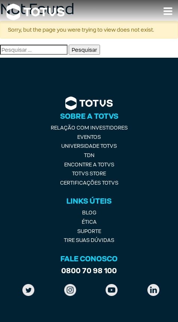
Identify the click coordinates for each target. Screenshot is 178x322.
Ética (89, 222)
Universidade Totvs (89, 146)
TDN (89, 155)
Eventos (89, 137)
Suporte (89, 231)
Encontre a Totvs (89, 164)
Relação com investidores (89, 127)
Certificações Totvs (89, 182)
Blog (89, 212)
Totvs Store (89, 173)
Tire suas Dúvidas (89, 240)
